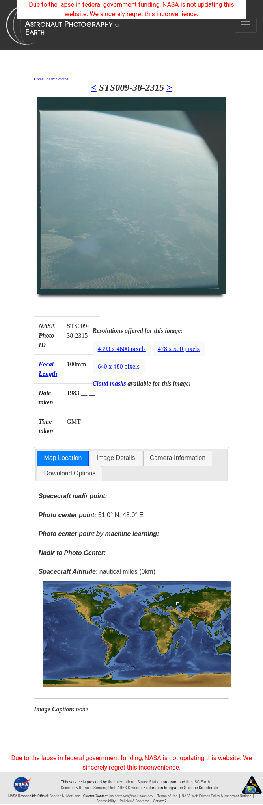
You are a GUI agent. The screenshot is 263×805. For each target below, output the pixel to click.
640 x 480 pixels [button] (119, 366)
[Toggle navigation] (246, 25)
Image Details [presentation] (116, 457)
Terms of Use (167, 796)
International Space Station (138, 782)
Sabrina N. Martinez (65, 796)
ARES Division (129, 788)
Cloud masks (109, 383)
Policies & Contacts (134, 801)
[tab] (62, 458)
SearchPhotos (57, 79)
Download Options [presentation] (69, 473)
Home (38, 79)
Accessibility (105, 801)
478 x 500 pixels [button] (179, 348)
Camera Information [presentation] (177, 457)
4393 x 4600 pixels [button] (122, 348)
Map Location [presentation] (63, 457)
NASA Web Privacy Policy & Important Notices (217, 796)
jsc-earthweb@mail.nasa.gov (131, 796)
